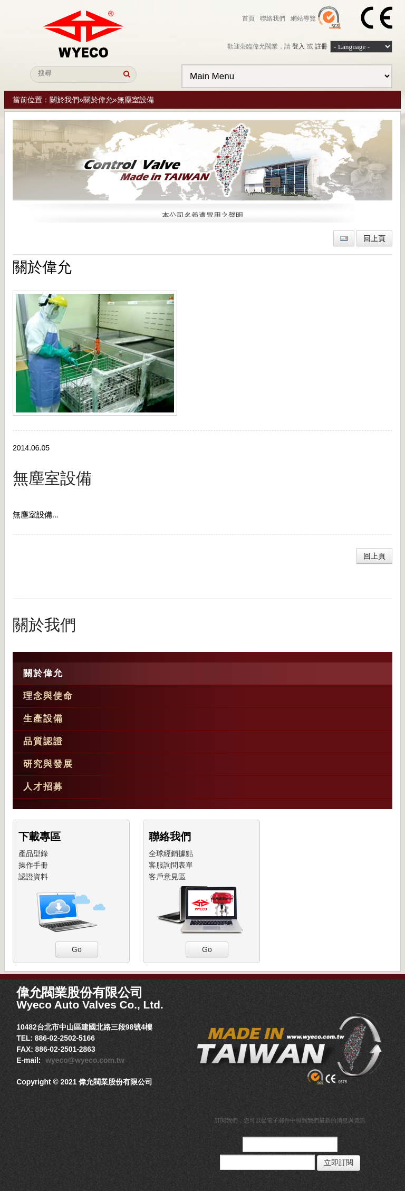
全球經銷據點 (171, 853)
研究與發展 (48, 764)
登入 (298, 46)
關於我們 (64, 99)
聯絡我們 (272, 18)
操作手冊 (33, 865)
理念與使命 (48, 696)
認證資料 (33, 876)
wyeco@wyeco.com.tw (84, 1060)
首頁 (248, 18)
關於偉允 (98, 99)
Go (77, 949)
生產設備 (43, 719)
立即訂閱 (338, 1163)
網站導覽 (303, 18)
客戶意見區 (167, 876)
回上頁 (374, 238)
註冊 (321, 46)
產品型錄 (33, 853)
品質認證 (43, 741)
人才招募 (43, 787)
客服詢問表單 (171, 865)
